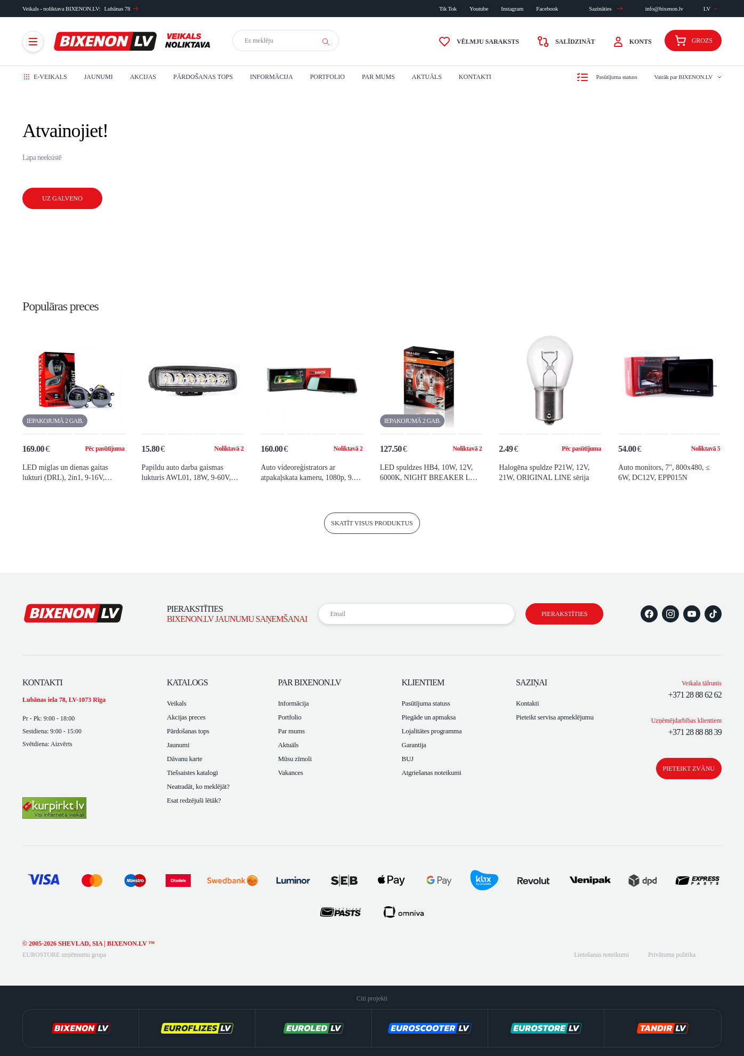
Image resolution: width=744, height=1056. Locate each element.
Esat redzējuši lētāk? (194, 800)
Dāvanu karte (185, 759)
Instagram (512, 8)
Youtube (479, 8)
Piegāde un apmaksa (429, 717)
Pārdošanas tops (203, 77)
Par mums (378, 77)
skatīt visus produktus (372, 523)
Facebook (547, 8)
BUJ (408, 759)
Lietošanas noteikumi (601, 954)
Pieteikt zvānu (689, 768)
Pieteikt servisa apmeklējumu (555, 717)
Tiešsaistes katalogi (192, 773)
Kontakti (475, 77)
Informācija (271, 77)
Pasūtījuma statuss (426, 703)
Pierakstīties (564, 614)
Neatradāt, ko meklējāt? (198, 786)
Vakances (290, 773)
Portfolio (327, 77)
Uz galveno (62, 198)
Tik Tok (448, 8)
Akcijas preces (186, 717)
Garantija (414, 745)
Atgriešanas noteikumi (432, 773)
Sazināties (606, 8)
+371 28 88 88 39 (695, 732)
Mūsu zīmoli (295, 759)
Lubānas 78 (121, 8)
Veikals (176, 703)
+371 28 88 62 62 (695, 694)
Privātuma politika (672, 954)
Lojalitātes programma (432, 731)
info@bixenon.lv (664, 8)
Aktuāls (427, 77)
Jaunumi (98, 77)
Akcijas (143, 77)
